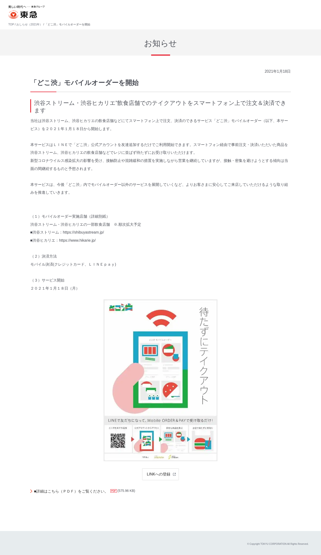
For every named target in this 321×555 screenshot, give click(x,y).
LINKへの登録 (159, 474)
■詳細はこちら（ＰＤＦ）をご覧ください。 (71, 491)
